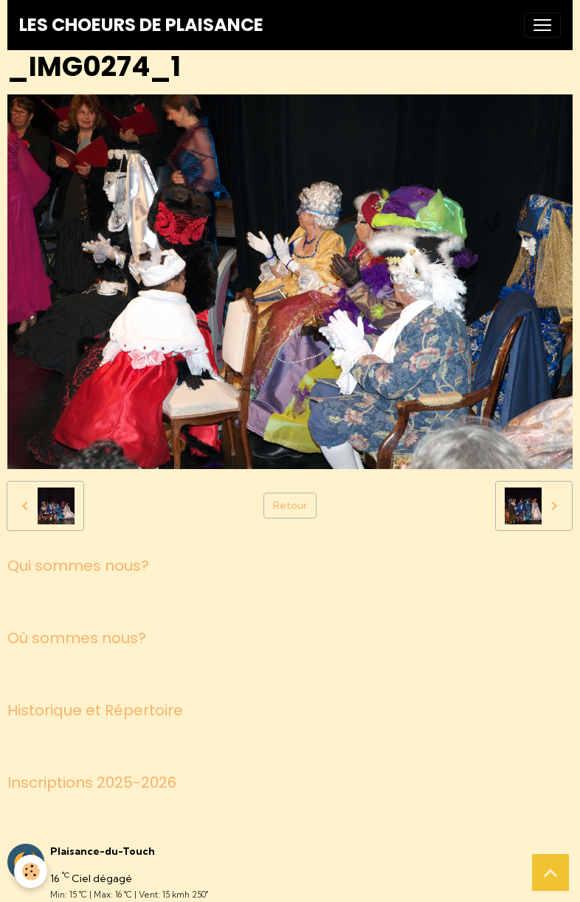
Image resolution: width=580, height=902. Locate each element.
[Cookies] (31, 871)
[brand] (141, 25)
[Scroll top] (550, 872)
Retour (290, 505)
